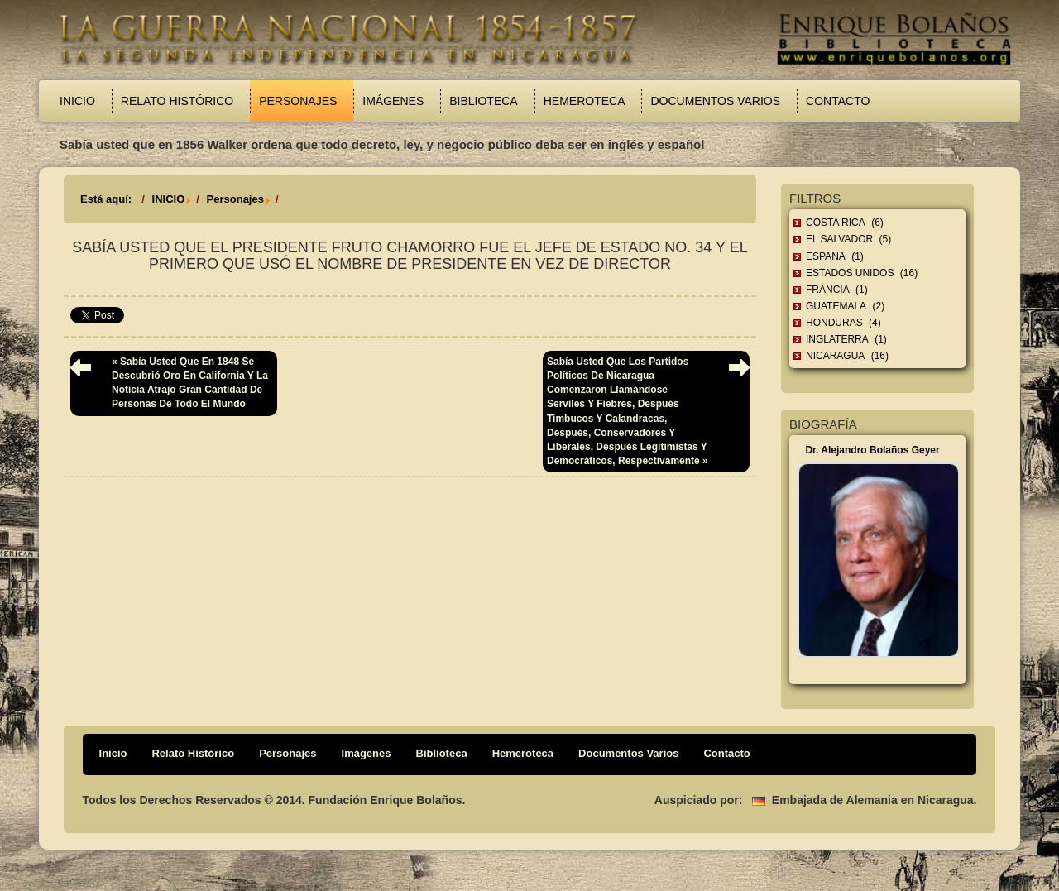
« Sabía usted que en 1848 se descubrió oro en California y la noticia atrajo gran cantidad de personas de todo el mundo (190, 383)
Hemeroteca (584, 101)
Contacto (838, 101)
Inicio (77, 101)
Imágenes (393, 101)
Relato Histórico (177, 101)
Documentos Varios (715, 101)
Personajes (298, 101)
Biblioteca (483, 101)
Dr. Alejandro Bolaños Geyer (872, 450)
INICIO (168, 199)
